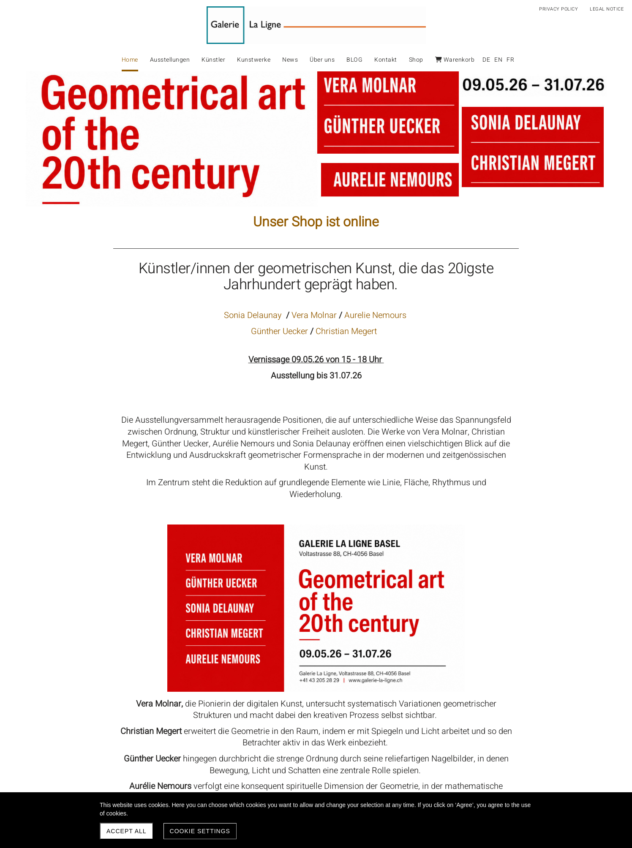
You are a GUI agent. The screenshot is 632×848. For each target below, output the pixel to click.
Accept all (126, 831)
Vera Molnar (314, 315)
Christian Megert (346, 331)
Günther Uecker (280, 331)
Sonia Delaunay (254, 315)
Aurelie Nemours (375, 315)
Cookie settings (200, 831)
